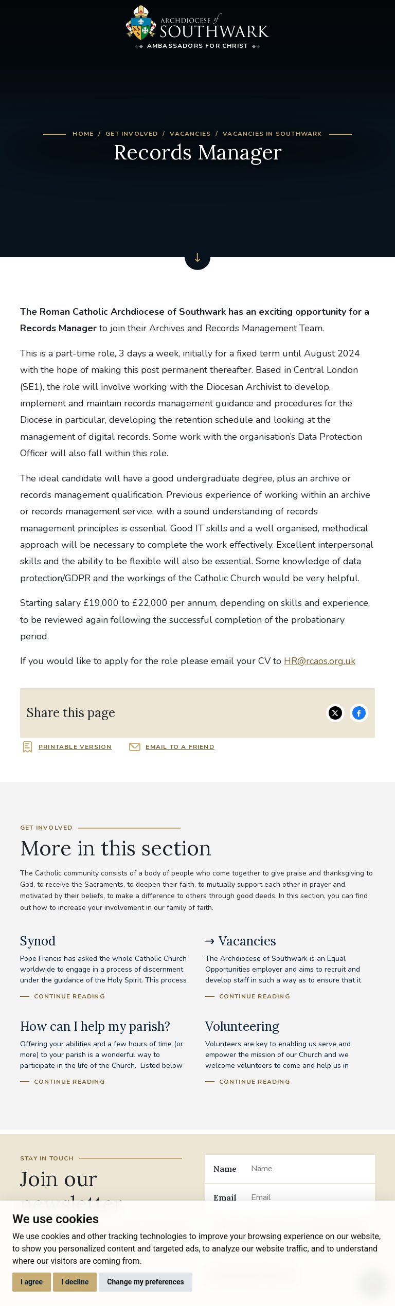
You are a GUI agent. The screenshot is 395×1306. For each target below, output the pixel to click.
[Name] (309, 1169)
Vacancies (190, 134)
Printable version (75, 747)
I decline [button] (74, 1282)
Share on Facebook (359, 713)
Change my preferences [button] (145, 1282)
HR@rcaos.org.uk (319, 661)
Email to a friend (180, 747)
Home (83, 134)
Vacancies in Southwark (272, 134)
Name (225, 1169)
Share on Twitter (335, 713)
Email (225, 1197)
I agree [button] (32, 1282)
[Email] (309, 1198)
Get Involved (131, 134)
